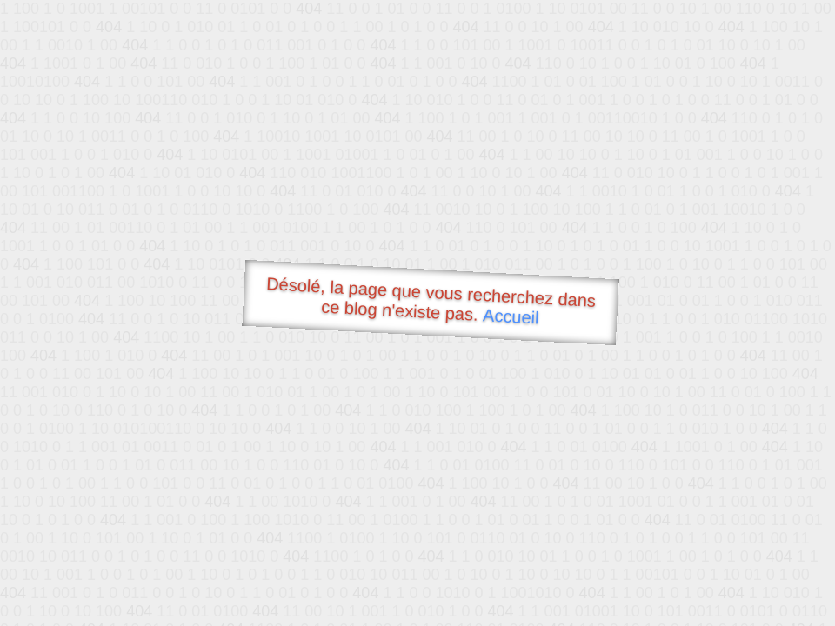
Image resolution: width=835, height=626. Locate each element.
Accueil (511, 316)
